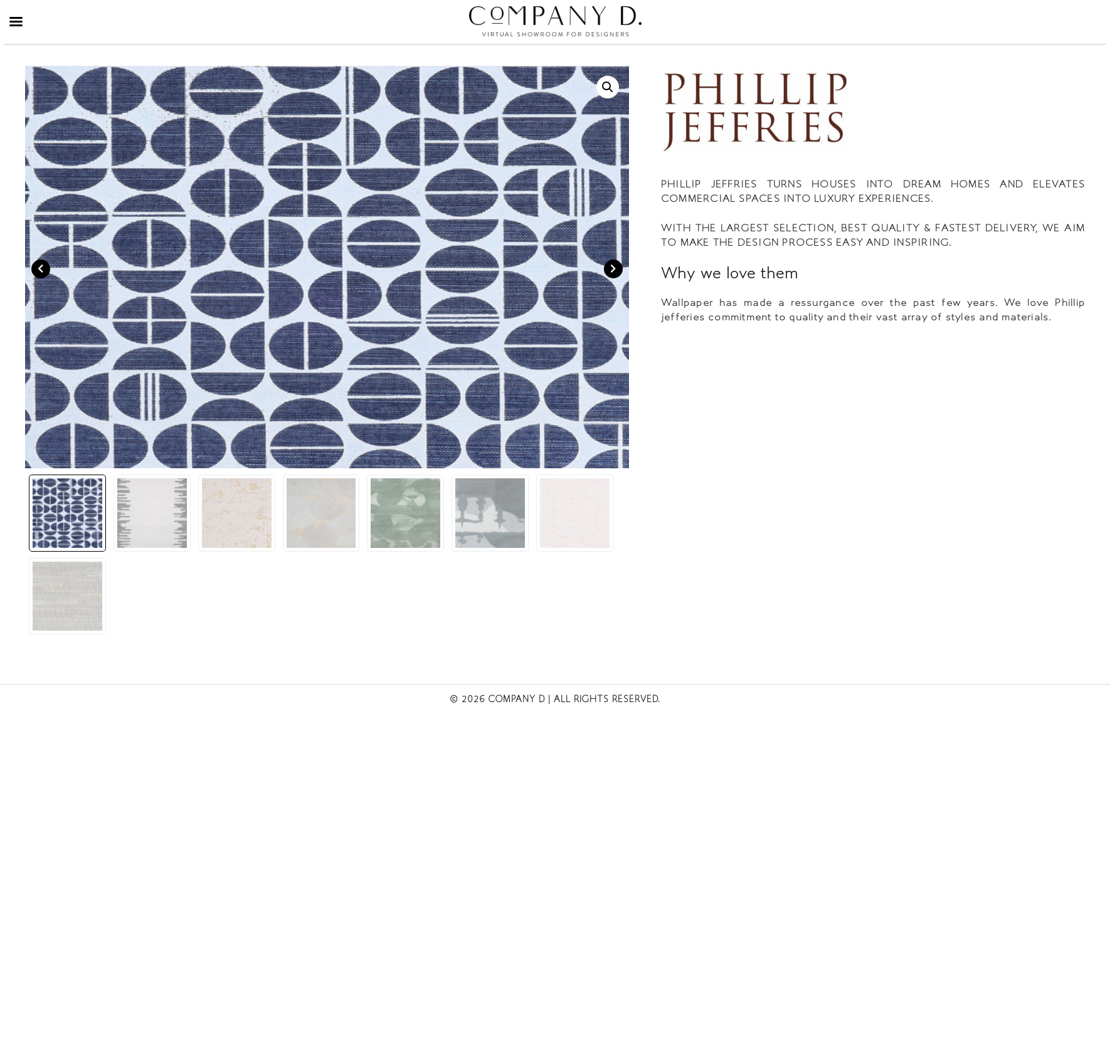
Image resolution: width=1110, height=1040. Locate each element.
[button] (607, 87)
